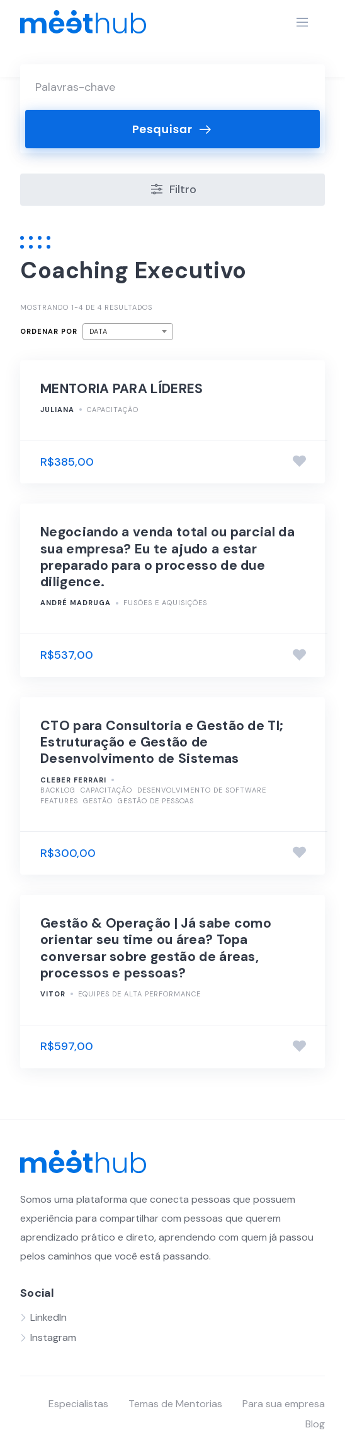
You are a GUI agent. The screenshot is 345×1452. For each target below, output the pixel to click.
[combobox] (127, 331)
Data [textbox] (98, 331)
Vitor (52, 993)
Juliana (57, 409)
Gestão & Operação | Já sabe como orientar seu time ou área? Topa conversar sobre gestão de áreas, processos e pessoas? (155, 948)
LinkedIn (48, 1317)
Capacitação (113, 409)
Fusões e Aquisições (165, 602)
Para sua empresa (283, 1403)
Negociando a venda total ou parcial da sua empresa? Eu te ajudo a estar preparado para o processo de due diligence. (167, 557)
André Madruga (75, 602)
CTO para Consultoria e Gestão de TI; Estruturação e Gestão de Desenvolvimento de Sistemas (161, 742)
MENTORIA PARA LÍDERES (121, 389)
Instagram (53, 1337)
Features (59, 800)
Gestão (98, 800)
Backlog (58, 790)
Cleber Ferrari (73, 780)
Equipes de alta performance (139, 993)
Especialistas (78, 1403)
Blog (315, 1424)
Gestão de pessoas (156, 800)
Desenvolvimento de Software (201, 790)
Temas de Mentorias (175, 1403)
